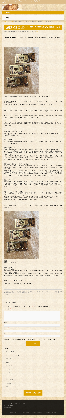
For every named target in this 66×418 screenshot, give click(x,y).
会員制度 (8, 385)
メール (6, 330)
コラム (8, 371)
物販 (37, 31)
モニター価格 (9, 381)
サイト (6, 335)
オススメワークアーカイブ (12, 357)
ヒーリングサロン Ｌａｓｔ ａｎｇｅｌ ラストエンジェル (30, 412)
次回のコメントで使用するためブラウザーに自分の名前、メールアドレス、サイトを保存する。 (31, 342)
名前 (6, 325)
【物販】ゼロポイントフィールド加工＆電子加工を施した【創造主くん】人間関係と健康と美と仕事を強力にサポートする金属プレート (18, 293)
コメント (7, 309)
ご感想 (8, 374)
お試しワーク (9, 364)
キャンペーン (9, 367)
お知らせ (8, 360)
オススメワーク (10, 353)
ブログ (8, 378)
